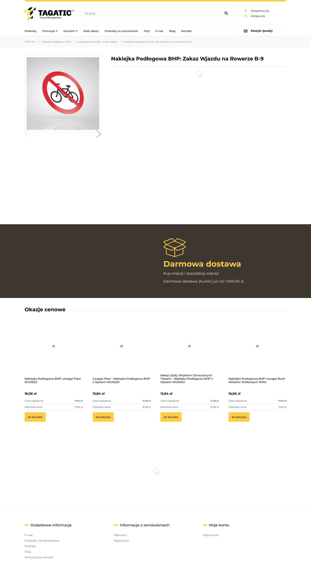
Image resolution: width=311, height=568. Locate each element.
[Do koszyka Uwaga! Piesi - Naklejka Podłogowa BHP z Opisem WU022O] (103, 417)
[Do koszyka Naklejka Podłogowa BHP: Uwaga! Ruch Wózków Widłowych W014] (239, 417)
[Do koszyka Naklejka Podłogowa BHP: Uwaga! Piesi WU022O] (35, 417)
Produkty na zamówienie (42, 540)
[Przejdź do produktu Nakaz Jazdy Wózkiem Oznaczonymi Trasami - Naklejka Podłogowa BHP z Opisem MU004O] (189, 351)
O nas (29, 535)
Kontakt (30, 546)
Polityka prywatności (39, 557)
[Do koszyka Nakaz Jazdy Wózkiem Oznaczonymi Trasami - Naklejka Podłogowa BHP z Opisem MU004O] (170, 417)
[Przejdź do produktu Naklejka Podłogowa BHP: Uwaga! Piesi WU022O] (54, 351)
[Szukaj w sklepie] (152, 13)
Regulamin (121, 540)
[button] (27, 135)
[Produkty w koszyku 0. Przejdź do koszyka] (261, 30)
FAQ (28, 552)
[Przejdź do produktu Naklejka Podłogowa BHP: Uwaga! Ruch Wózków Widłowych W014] (257, 351)
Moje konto (211, 535)
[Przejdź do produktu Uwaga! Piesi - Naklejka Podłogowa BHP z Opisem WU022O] (122, 351)
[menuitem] (30, 30)
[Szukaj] (226, 13)
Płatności (120, 535)
